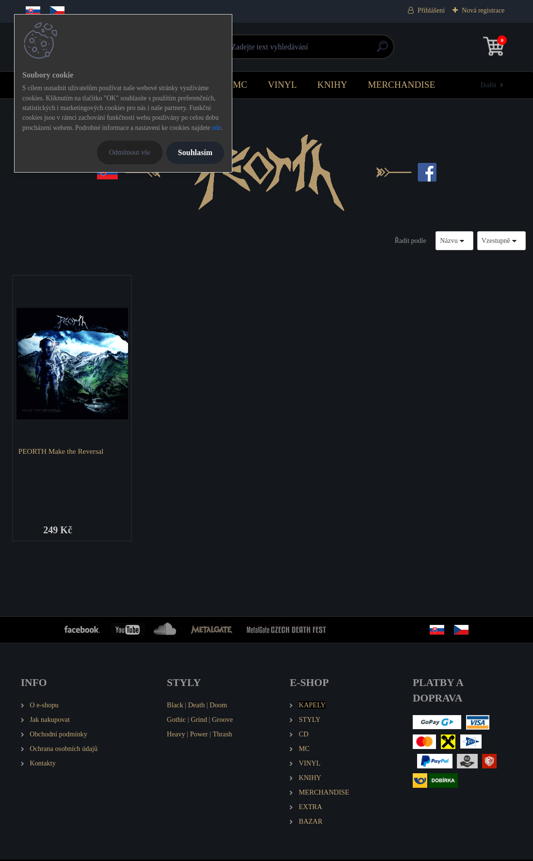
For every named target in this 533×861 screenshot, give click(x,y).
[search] (382, 50)
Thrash (222, 735)
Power (199, 735)
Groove (222, 720)
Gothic (176, 720)
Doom (218, 706)
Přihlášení (431, 10)
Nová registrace (483, 10)
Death (196, 706)
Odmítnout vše (129, 152)
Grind (199, 720)
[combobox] (454, 240)
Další (488, 84)
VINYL (282, 85)
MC (240, 85)
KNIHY (332, 85)
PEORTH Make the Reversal (62, 451)
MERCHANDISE (402, 85)
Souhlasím (195, 152)
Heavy (176, 735)
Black (175, 706)
